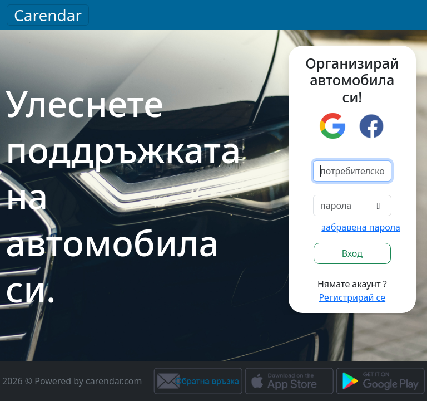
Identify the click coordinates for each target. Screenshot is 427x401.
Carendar (48, 15)
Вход (352, 253)
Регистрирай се (352, 297)
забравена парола (360, 227)
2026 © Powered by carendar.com (72, 381)
